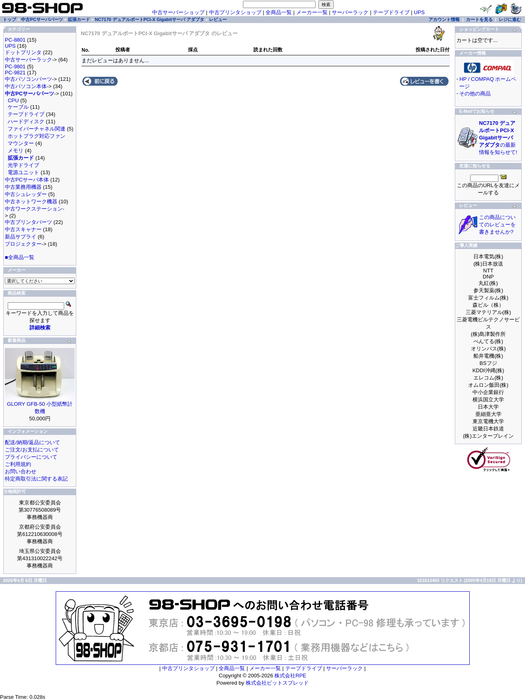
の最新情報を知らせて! (498, 137)
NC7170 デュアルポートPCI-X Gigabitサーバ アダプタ (149, 19)
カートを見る (479, 19)
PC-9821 (15, 73)
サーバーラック (350, 12)
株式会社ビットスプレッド (277, 683)
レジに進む (510, 19)
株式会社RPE (290, 676)
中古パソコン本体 (26, 86)
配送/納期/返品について (32, 442)
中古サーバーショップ (178, 12)
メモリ (15, 151)
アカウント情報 (444, 19)
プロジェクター (23, 244)
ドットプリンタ (23, 52)
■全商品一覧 (19, 257)
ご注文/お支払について (32, 450)
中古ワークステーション (34, 209)
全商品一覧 (279, 12)
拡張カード (79, 19)
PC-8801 (15, 40)
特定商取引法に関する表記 (36, 479)
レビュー (218, 19)
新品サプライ (20, 237)
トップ (9, 19)
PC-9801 (15, 66)
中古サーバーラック (28, 60)
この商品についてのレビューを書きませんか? (497, 224)
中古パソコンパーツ (28, 79)
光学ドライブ (23, 165)
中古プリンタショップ (235, 12)
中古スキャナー (23, 229)
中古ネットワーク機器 (31, 201)
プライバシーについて (31, 457)
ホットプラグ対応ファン (36, 136)
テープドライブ (391, 12)
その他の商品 (475, 94)
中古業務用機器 (23, 187)
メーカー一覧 (312, 12)
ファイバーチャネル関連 (36, 129)
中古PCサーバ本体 (27, 180)
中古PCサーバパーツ (42, 19)
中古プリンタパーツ (28, 222)
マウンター (21, 143)
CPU (13, 100)
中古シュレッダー (26, 194)
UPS (419, 12)
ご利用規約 (18, 464)
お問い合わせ (20, 471)
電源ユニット (23, 172)
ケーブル (18, 107)
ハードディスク (26, 121)
